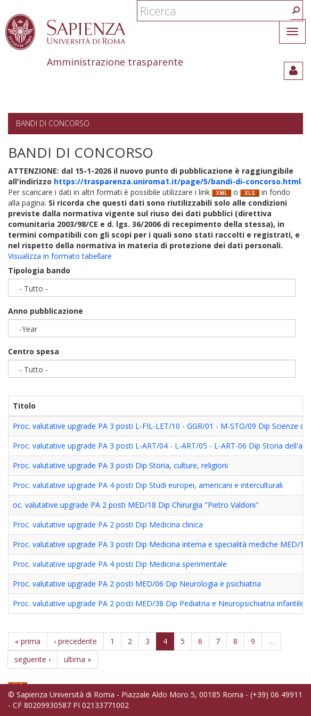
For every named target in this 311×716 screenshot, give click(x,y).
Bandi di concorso (52, 123)
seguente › (32, 659)
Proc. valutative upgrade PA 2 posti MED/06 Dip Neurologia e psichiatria (137, 584)
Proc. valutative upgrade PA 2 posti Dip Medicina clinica (108, 524)
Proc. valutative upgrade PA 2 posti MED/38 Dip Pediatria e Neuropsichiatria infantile (158, 603)
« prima (27, 641)
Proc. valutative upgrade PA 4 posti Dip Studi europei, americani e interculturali (148, 485)
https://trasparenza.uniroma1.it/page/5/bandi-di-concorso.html (177, 181)
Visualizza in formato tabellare (60, 256)
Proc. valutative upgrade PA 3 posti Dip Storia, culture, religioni (120, 465)
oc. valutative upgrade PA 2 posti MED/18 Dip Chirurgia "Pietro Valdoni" (136, 505)
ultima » (77, 659)
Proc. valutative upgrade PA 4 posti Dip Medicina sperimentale (120, 564)
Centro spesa (33, 351)
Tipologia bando (39, 270)
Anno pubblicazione (45, 311)
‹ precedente (75, 641)
